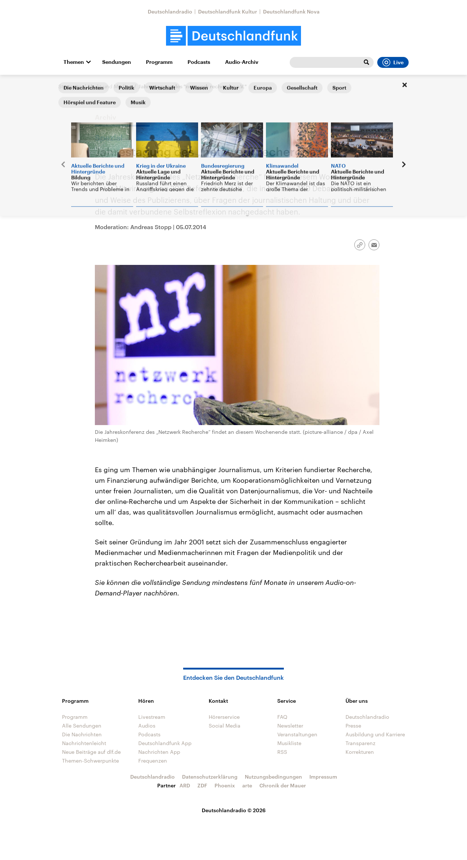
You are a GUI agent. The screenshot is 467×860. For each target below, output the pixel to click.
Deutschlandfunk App (165, 743)
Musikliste (289, 743)
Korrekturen (360, 752)
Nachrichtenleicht (84, 743)
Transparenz (360, 743)
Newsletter (290, 725)
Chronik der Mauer (282, 785)
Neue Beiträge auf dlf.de (91, 752)
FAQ (282, 717)
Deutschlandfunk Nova (291, 11)
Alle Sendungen (81, 725)
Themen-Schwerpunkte (90, 760)
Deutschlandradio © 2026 (234, 810)
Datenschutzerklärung (210, 777)
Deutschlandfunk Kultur (227, 11)
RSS (282, 752)
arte (247, 785)
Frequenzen (152, 760)
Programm (159, 62)
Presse (353, 725)
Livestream (151, 717)
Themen (73, 62)
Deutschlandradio (170, 11)
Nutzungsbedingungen (273, 777)
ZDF (202, 785)
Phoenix (225, 785)
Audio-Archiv (241, 62)
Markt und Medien (110, 86)
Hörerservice (224, 717)
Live (393, 62)
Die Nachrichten (82, 734)
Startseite (70, 86)
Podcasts (199, 62)
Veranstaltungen (297, 734)
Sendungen (116, 62)
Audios (146, 725)
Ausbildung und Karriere (375, 734)
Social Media (224, 725)
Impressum (323, 777)
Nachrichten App (159, 752)
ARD (185, 785)
